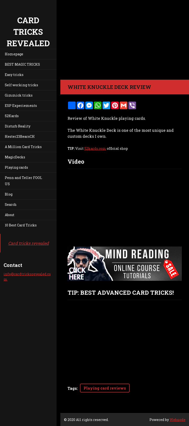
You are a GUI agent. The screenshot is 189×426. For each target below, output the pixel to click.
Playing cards (16, 167)
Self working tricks (21, 85)
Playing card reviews (105, 388)
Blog (8, 194)
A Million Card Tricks (23, 146)
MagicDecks (15, 157)
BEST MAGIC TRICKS (22, 64)
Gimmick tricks (19, 95)
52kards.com (95, 148)
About (9, 215)
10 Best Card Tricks (21, 225)
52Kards (12, 116)
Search (11, 204)
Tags (72, 388)
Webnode (177, 419)
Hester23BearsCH (20, 136)
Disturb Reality (17, 126)
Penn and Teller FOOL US (23, 180)
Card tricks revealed (28, 243)
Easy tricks (14, 74)
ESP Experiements (21, 105)
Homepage (14, 54)
